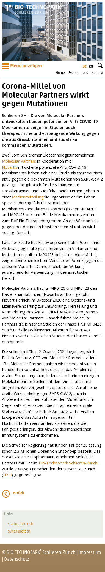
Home (60, 73)
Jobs (85, 73)
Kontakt (97, 73)
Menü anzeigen (22, 66)
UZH (7, 474)
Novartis (9, 167)
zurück (18, 493)
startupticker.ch (20, 524)
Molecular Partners (19, 161)
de (84, 66)
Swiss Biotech (19, 532)
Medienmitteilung (28, 197)
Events (73, 73)
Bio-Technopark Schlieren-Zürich (68, 463)
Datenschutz (16, 559)
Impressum (90, 552)
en (91, 66)
